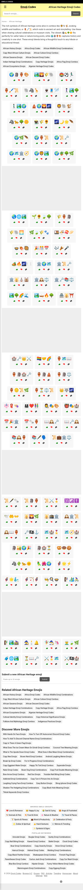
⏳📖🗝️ (31, 658)
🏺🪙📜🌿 (19, 390)
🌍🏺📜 (41, 137)
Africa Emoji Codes (32, 48)
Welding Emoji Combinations (59, 850)
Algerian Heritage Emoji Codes (41, 66)
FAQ (42, 873)
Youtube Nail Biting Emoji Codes (57, 774)
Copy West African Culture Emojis (16, 53)
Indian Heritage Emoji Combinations (17, 62)
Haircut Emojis (18, 850)
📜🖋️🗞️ (11, 500)
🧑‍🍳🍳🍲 (51, 579)
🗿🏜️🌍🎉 (21, 548)
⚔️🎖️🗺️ (51, 658)
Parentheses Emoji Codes (15, 859)
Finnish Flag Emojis (67, 855)
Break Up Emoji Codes (12, 761)
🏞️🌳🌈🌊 (19, 295)
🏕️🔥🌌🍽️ (21, 264)
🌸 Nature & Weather (49, 815)
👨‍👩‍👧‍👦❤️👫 (31, 406)
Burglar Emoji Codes (37, 837)
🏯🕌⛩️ (66, 295)
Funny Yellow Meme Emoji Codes (60, 864)
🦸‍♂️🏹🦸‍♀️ (31, 579)
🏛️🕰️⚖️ (41, 279)
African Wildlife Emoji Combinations (58, 48)
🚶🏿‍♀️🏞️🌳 (71, 90)
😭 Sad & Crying (49, 811)
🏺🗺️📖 (64, 358)
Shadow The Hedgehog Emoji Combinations (21, 788)
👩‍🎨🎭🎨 (51, 406)
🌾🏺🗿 (64, 216)
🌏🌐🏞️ (19, 216)
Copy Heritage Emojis (44, 62)
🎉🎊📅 (41, 248)
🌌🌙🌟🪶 (64, 122)
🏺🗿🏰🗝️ (21, 374)
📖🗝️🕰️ (71, 421)
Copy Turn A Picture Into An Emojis (45, 779)
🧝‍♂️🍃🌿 (71, 642)
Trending (57, 873)
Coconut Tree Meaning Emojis (65, 748)
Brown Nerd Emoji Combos (31, 756)
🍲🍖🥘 (21, 248)
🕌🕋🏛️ (51, 516)
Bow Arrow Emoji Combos (13, 774)
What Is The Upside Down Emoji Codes (19, 752)
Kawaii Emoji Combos (36, 841)
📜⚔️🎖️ (51, 500)
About (75, 873)
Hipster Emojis (38, 864)
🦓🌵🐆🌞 (21, 563)
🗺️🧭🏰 (71, 532)
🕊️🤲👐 (11, 516)
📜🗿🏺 (31, 500)
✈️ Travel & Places (69, 815)
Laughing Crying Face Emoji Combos (18, 783)
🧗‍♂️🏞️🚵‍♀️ (11, 642)
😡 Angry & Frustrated (68, 811)
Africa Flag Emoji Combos (67, 62)
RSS (45, 876)
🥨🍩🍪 (64, 548)
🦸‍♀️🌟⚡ (64, 563)
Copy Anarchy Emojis (43, 846)
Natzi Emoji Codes (10, 770)
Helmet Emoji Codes (35, 850)
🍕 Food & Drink (31, 815)
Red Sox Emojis (34, 774)
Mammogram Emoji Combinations (31, 868)
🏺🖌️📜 (11, 90)
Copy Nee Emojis (10, 756)
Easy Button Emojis (44, 783)
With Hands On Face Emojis (14, 734)
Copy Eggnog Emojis (57, 868)
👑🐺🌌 (66, 390)
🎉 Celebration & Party (62, 819)
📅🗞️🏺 (31, 421)
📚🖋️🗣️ (39, 437)
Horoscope (67, 873)
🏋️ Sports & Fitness (19, 819)
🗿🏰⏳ (44, 548)
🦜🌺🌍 (44, 563)
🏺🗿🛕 (44, 374)
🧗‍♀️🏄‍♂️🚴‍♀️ (71, 579)
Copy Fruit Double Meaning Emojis (64, 770)
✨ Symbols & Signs (41, 828)
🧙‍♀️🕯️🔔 (31, 642)
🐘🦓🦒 (31, 90)
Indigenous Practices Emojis (49, 721)
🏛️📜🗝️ (64, 264)
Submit (44, 679)
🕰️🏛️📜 (71, 516)
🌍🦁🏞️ (41, 153)
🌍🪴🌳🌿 (64, 153)
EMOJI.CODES (7, 2)
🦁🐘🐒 (64, 106)
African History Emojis (12, 48)
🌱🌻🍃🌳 (41, 216)
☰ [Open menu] (5, 7)
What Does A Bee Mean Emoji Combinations (56, 752)
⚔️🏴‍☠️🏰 (71, 658)
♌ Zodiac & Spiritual (21, 824)
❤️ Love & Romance (14, 811)
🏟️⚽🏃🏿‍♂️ (66, 74)
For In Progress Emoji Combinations (39, 761)
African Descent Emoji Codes (38, 57)
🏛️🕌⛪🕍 (19, 279)
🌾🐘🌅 (16, 232)
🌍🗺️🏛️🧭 (19, 153)
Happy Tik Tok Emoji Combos (41, 765)
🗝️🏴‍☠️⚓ (31, 532)
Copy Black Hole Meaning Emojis (55, 788)
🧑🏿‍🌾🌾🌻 (41, 122)
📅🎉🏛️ (11, 421)
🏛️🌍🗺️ (44, 264)
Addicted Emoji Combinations (15, 779)
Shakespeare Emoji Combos (44, 855)
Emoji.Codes (16, 873)
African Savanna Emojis (12, 57)
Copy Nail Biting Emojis (14, 841)
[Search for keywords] (37, 13)
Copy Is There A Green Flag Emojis (17, 743)
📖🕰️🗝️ (51, 421)
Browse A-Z (27, 873)
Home (4, 21)
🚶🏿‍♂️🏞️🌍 (19, 106)
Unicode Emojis (19, 837)
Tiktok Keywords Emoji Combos (16, 792)
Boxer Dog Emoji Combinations (34, 770)
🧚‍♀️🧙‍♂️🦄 (51, 642)
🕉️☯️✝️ (71, 500)
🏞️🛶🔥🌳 (44, 295)
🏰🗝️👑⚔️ (21, 358)
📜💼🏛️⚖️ (62, 437)
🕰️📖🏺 (11, 532)
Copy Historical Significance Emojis (50, 717)
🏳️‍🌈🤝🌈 (44, 358)
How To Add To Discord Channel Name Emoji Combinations (27, 739)
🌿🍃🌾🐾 (39, 232)
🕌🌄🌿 (31, 516)
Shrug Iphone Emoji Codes (66, 783)
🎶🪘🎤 (61, 248)
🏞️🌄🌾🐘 (44, 74)
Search (76, 14)
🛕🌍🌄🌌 (41, 106)
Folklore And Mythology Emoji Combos (19, 721)
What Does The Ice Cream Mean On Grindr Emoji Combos (26, 748)
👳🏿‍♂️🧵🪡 (51, 90)
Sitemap (39, 876)
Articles (49, 873)
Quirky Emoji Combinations (59, 837)
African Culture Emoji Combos (46, 53)
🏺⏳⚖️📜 (44, 390)
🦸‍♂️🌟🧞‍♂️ (11, 579)
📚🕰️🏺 (19, 437)
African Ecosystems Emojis (14, 66)
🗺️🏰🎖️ (51, 532)
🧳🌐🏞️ (11, 658)
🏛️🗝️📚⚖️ (64, 279)
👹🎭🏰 (71, 406)
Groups (37, 873)
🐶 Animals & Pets (13, 815)
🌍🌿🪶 (21, 137)
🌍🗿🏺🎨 (19, 74)
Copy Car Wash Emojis (69, 859)
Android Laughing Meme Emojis (59, 756)
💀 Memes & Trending (61, 824)
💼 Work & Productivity (40, 819)
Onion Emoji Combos (63, 846)
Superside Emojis (64, 765)
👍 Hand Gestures (41, 824)
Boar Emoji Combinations (21, 846)
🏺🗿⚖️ (64, 374)
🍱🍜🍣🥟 (64, 232)
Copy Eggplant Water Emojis (14, 765)
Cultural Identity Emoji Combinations (18, 717)
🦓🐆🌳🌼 (19, 122)
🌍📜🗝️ (61, 137)
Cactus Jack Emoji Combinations (42, 859)
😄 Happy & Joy (32, 811)
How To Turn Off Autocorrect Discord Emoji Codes (49, 734)
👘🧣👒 (11, 406)
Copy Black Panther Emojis (19, 855)
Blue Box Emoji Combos (18, 864)
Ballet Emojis (54, 841)
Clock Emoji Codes (70, 841)
